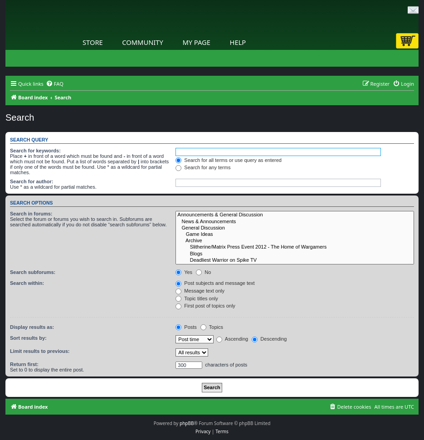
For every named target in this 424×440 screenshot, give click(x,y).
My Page (196, 42)
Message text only (199, 290)
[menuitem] (54, 83)
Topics (211, 327)
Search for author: (31, 181)
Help (238, 42)
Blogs (294, 254)
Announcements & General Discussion (294, 215)
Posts (186, 327)
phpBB (187, 423)
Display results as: (32, 327)
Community (142, 42)
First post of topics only (205, 305)
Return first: (24, 364)
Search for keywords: (35, 150)
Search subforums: (32, 272)
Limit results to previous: (39, 351)
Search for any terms (202, 167)
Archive (294, 241)
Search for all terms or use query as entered (228, 160)
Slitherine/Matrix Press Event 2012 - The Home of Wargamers (294, 247)
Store (93, 42)
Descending (269, 339)
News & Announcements (294, 222)
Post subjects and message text (214, 283)
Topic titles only (196, 298)
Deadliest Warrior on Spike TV (294, 260)
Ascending (232, 339)
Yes (183, 272)
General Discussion (294, 228)
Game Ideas (294, 234)
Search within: (27, 283)
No (203, 272)
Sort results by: (28, 338)
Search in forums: (31, 213)
